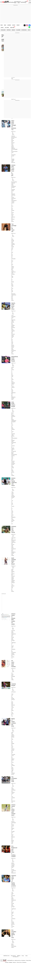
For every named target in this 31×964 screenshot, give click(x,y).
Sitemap (6, 962)
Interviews (24, 30)
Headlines (3, 30)
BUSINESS (9, 25)
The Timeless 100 (15, 956)
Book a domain (13, 955)
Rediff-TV (26, 2)
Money (13, 2)
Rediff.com (12, 960)
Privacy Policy (28, 960)
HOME (2, 25)
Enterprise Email (16, 2)
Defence (9, 30)
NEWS (5, 25)
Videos (26, 955)
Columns (18, 30)
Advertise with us (18, 960)
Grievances (24, 962)
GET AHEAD (7, 27)
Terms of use (19, 962)
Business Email (19, 2)
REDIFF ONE (12, 27)
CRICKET (18, 25)
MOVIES (13, 25)
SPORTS (2, 27)
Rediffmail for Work (6, 955)
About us (14, 962)
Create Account (29, 2)
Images (13, 30)
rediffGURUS (23, 2)
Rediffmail (10, 2)
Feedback (10, 962)
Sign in (30, 0)
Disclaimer (23, 960)
